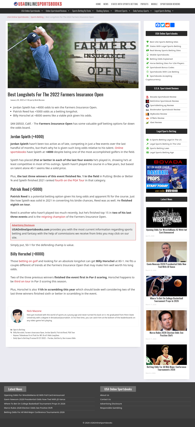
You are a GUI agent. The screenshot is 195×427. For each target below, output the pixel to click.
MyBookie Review (158, 113)
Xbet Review (156, 122)
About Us (104, 395)
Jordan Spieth (50, 332)
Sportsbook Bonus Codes (160, 67)
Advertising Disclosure (111, 403)
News (105, 4)
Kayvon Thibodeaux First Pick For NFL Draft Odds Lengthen (36, 335)
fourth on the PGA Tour (69, 180)
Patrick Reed (62, 332)
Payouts (144, 4)
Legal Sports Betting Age (160, 152)
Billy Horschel (18, 332)
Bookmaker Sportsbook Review (165, 109)
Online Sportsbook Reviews (58, 10)
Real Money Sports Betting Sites (163, 50)
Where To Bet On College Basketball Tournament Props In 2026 (166, 300)
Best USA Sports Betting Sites (162, 41)
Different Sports (122, 10)
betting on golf (28, 261)
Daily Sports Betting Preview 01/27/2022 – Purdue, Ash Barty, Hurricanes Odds (44, 338)
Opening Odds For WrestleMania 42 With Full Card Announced (166, 231)
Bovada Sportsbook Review (163, 96)
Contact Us (105, 399)
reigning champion (53, 217)
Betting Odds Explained (159, 59)
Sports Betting (19, 329)
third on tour (22, 281)
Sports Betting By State (83, 10)
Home (98, 4)
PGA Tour (71, 332)
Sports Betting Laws (157, 148)
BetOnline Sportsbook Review (164, 101)
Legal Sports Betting (164, 10)
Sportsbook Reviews (170, 4)
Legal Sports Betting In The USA (163, 143)
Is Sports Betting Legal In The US (164, 139)
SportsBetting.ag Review (162, 105)
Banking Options (104, 10)
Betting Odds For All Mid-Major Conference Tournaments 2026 (166, 368)
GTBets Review (157, 118)
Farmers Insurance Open (34, 332)
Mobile (154, 4)
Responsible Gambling (111, 407)
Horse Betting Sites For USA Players (165, 63)
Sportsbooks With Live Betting (162, 71)
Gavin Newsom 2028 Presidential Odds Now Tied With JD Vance (166, 265)
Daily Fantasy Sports (142, 10)
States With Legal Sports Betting (163, 46)
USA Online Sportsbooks (32, 10)
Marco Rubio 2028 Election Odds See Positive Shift (166, 334)
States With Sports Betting (124, 4)
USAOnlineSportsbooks (101, 422)
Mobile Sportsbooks (157, 54)
